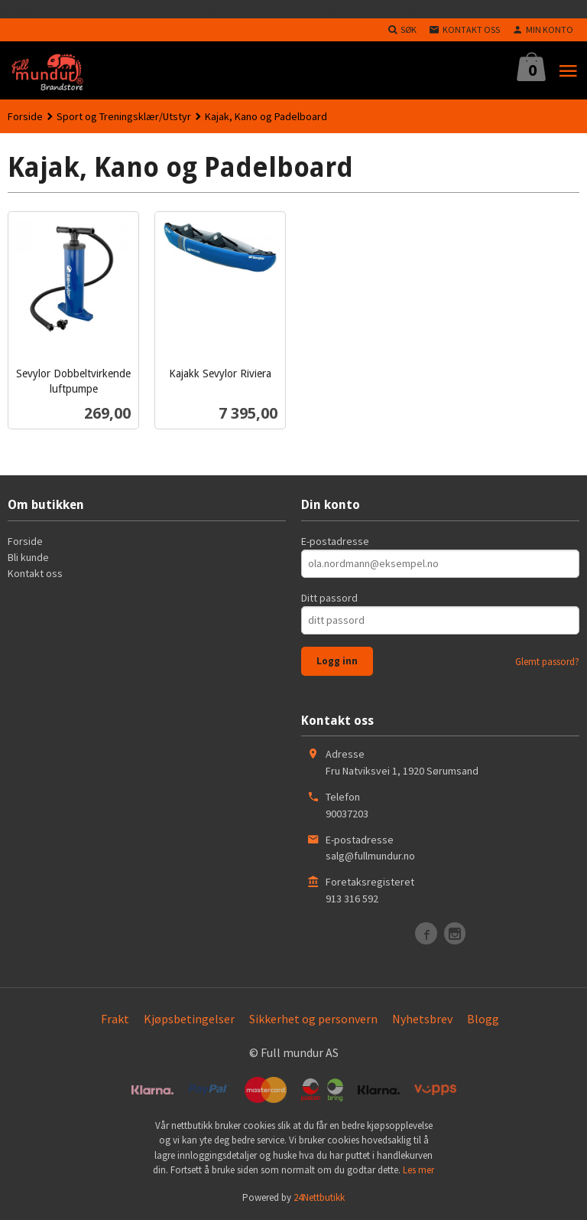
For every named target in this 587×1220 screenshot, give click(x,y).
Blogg (483, 1018)
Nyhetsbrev (422, 1018)
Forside (25, 116)
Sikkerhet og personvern (313, 1018)
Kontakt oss (35, 573)
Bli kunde (28, 557)
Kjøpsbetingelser (189, 1018)
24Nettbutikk (319, 1197)
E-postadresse (335, 541)
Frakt (115, 1018)
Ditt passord (329, 598)
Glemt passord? (547, 661)
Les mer (418, 1169)
